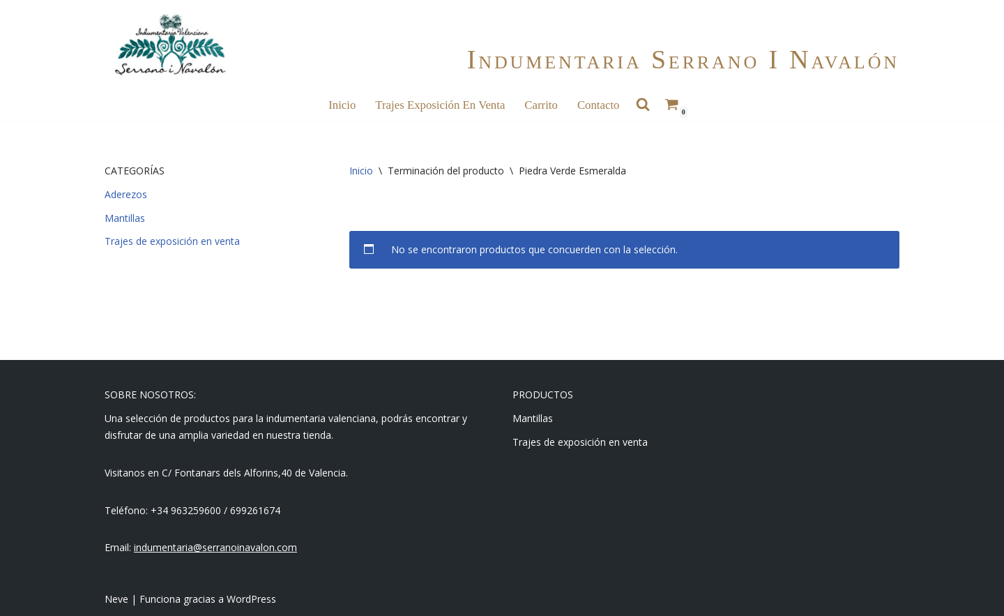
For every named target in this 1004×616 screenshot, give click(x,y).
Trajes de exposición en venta (172, 241)
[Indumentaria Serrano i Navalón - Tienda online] (170, 45)
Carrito (541, 105)
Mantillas (125, 218)
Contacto (598, 105)
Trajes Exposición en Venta (440, 105)
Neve (116, 599)
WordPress (251, 599)
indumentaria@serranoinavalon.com (215, 547)
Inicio (342, 105)
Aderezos (126, 194)
